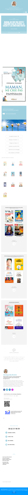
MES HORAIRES (9, 441)
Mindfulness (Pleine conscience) (12, 382)
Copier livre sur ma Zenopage (14, 149)
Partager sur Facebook (14, 139)
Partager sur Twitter (14, 143)
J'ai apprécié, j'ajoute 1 (14, 136)
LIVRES (14, 18)
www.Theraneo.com (4, 489)
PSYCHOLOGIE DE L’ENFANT (14, 19)
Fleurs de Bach (20, 384)
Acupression (11, 386)
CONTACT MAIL (9, 437)
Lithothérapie (5, 385)
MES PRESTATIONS (9, 445)
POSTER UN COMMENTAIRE (14, 352)
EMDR (17, 384)
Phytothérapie (10, 385)
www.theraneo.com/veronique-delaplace (12, 394)
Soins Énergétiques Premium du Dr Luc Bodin (15, 383)
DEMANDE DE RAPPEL (10, 433)
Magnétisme (22, 381)
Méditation (5, 382)
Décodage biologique (11, 384)
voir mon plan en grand (6, 481)
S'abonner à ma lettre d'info (14, 146)
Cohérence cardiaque (17, 386)
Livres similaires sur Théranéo (14, 152)
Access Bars (5, 381)
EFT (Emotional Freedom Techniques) (13, 381)
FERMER (14, 492)
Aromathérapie (5, 384)
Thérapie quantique (16, 385)
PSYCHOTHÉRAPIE (11, 113)
